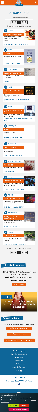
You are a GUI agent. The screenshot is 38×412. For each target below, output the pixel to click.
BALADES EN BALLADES (11, 147)
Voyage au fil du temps (12, 73)
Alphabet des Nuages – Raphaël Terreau (12, 217)
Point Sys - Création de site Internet (19, 371)
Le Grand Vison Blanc (11, 54)
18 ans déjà (7, 130)
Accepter (13, 405)
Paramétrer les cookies (19, 409)
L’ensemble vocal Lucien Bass (13, 111)
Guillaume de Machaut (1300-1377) (12, 91)
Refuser (24, 405)
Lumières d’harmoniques (13, 181)
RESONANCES (8, 165)
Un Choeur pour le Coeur (13, 34)
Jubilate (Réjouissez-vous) (13, 199)
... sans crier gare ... (11, 236)
